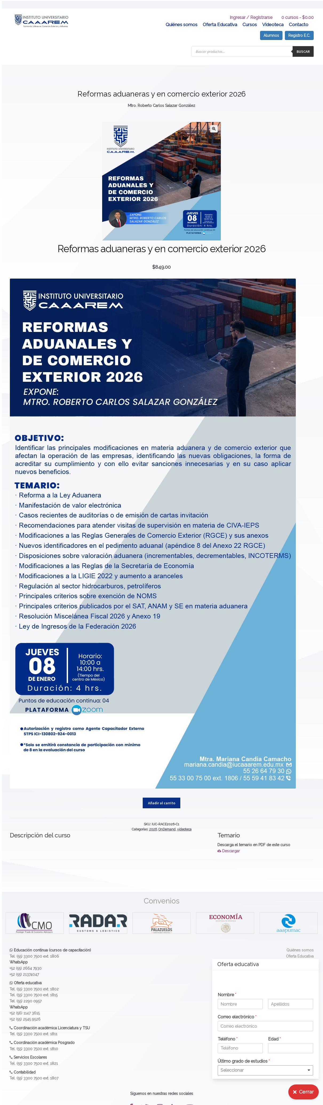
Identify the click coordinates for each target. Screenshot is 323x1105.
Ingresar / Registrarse (251, 8)
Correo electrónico (237, 1016)
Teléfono (228, 1039)
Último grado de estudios (244, 1061)
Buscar (303, 43)
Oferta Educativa (220, 16)
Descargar (228, 842)
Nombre (227, 994)
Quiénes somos (181, 16)
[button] (214, 120)
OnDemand (167, 821)
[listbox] (265, 1070)
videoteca (184, 821)
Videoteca (273, 16)
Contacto (298, 16)
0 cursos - (297, 8)
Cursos (249, 16)
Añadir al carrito (161, 794)
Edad (274, 1039)
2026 (153, 821)
